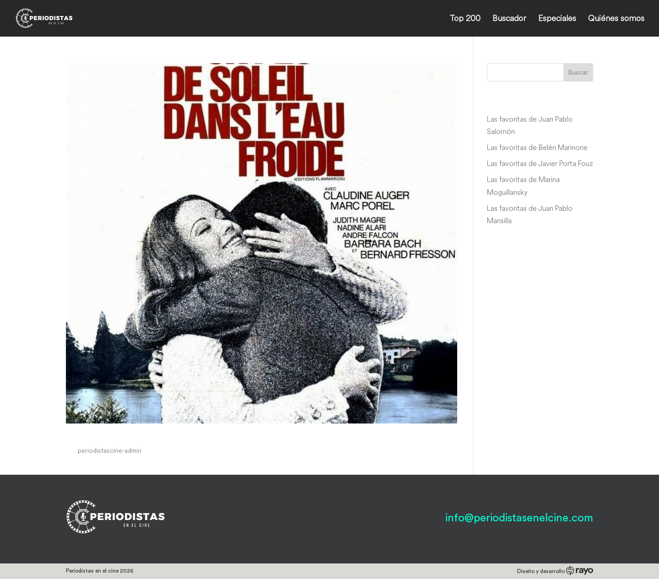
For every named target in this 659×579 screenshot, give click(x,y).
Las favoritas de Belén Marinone (537, 147)
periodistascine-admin (109, 450)
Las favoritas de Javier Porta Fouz (540, 163)
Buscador (509, 19)
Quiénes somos (616, 19)
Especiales (557, 19)
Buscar (578, 72)
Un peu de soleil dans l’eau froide (160, 434)
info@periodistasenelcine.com (519, 518)
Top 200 (465, 19)
